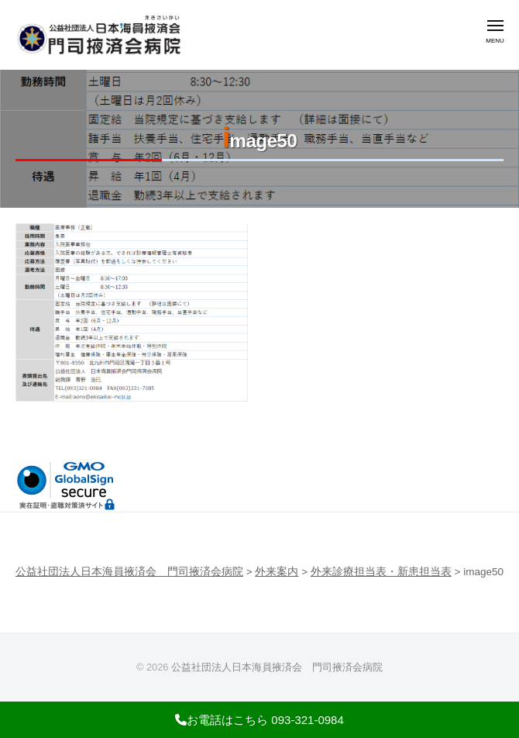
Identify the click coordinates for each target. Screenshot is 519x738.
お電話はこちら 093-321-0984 (259, 719)
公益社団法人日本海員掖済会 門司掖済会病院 (277, 667)
